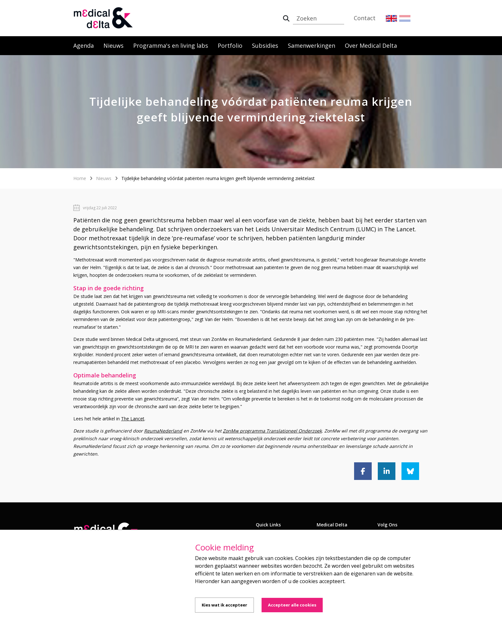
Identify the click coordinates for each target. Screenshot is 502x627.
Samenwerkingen (311, 45)
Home (79, 178)
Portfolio (230, 45)
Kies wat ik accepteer (224, 605)
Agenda (83, 45)
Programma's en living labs (170, 45)
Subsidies (265, 45)
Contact (365, 18)
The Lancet (132, 419)
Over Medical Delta (371, 45)
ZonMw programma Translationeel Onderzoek (272, 431)
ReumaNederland (163, 431)
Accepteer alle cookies (292, 605)
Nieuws (113, 45)
